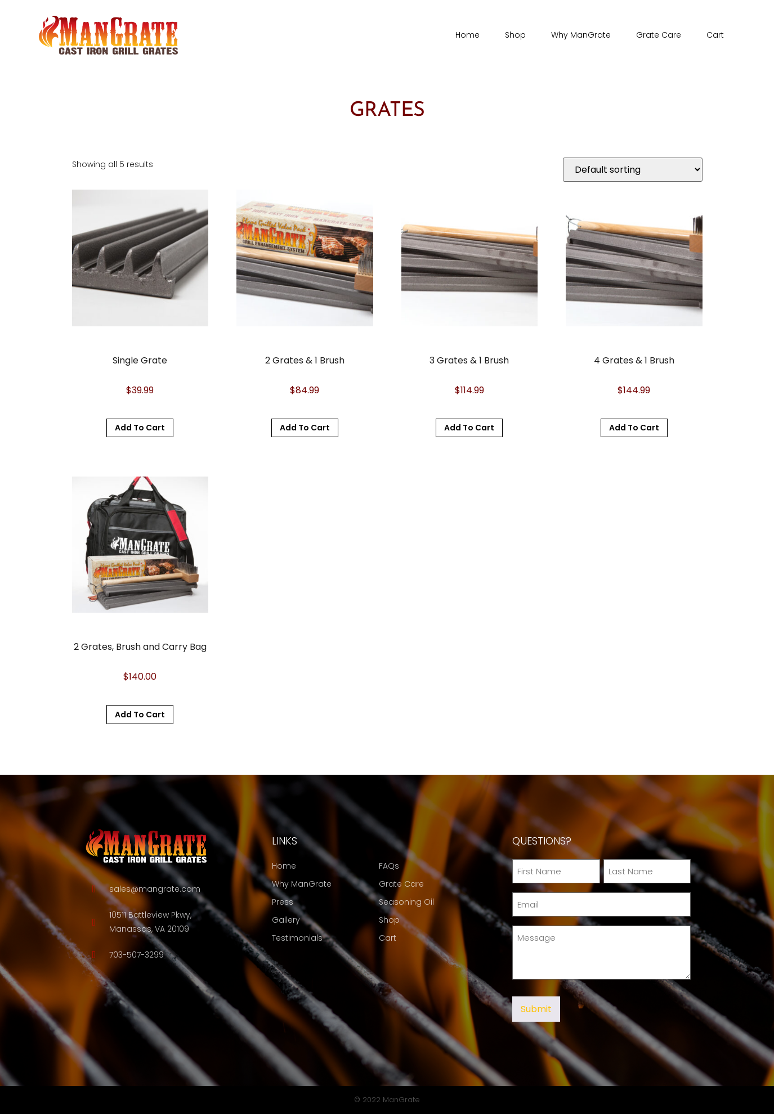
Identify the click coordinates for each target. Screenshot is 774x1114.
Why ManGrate (581, 35)
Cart (715, 35)
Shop (515, 35)
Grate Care (658, 35)
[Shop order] (633, 170)
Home (467, 35)
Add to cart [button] (140, 427)
